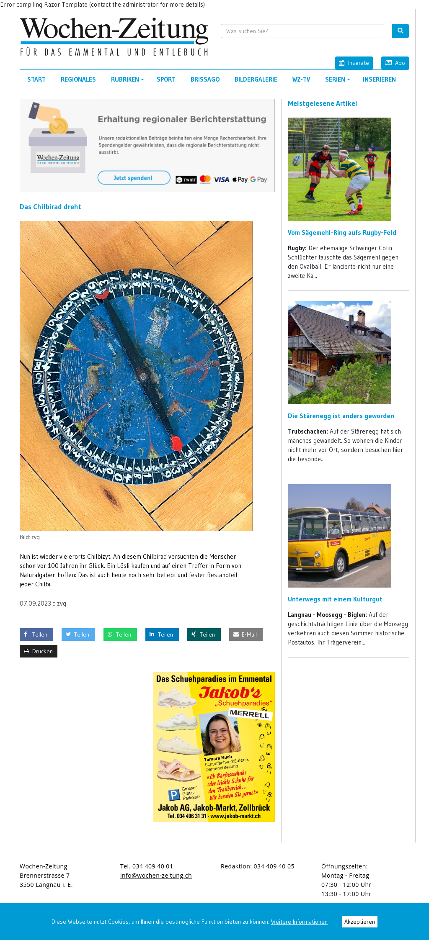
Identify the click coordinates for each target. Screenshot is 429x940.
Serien (339, 82)
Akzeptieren (359, 921)
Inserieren (379, 79)
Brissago (205, 79)
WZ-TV (301, 79)
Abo (395, 63)
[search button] (400, 31)
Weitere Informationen (299, 921)
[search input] (303, 31)
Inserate (354, 63)
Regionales (78, 79)
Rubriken (129, 82)
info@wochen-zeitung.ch (156, 875)
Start (36, 79)
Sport (166, 79)
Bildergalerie (256, 79)
